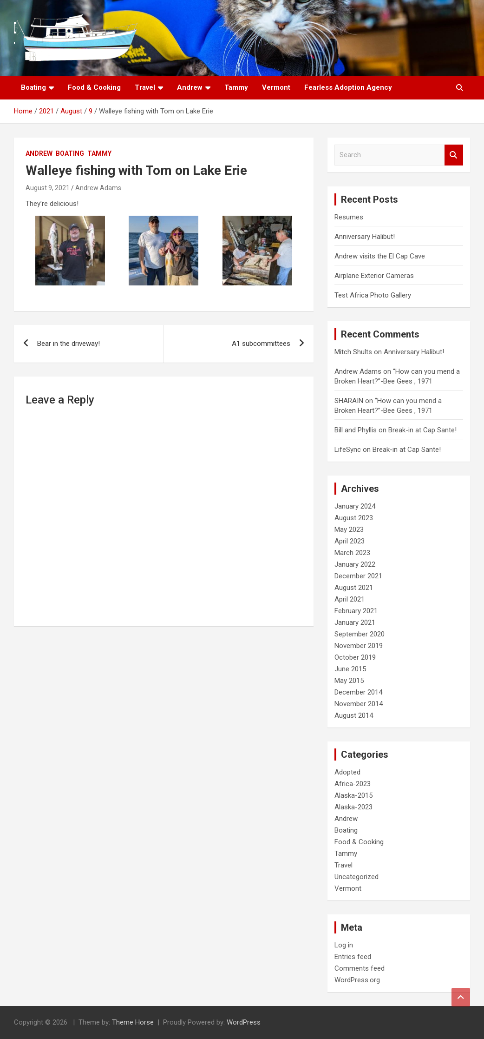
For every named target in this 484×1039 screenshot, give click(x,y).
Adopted (347, 772)
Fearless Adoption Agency (348, 87)
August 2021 (353, 587)
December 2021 (358, 576)
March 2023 (352, 553)
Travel (145, 87)
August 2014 (353, 715)
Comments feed (359, 968)
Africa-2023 (352, 784)
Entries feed (352, 957)
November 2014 (358, 704)
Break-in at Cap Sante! (422, 430)
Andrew (190, 87)
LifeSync (347, 449)
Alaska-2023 (353, 807)
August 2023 (353, 518)
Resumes (348, 217)
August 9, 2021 (48, 188)
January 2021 (354, 622)
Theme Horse (133, 1022)
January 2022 (354, 564)
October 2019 (355, 657)
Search (454, 155)
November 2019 (358, 646)
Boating (33, 87)
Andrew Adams (98, 188)
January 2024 (354, 506)
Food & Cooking (94, 87)
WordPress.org (357, 980)
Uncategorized (356, 877)
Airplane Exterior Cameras (374, 275)
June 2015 (350, 669)
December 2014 (358, 692)
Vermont (276, 87)
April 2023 (349, 541)
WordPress (244, 1022)
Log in (343, 945)
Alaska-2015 (353, 795)
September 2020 (359, 634)
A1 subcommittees (261, 343)
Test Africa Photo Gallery (372, 295)
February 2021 (356, 611)
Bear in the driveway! (68, 343)
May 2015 (349, 680)
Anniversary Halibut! (364, 236)
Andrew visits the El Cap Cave (379, 256)
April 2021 (349, 599)
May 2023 (349, 529)
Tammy (236, 87)
